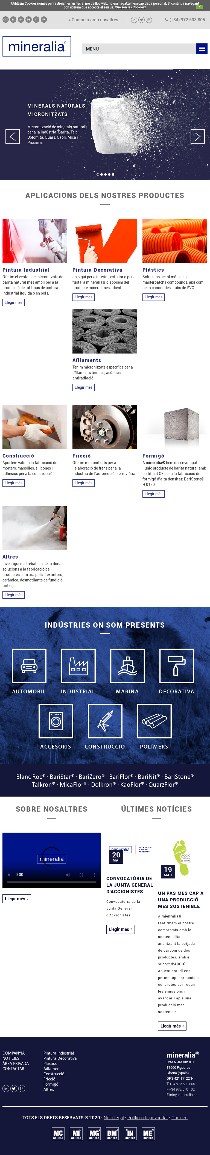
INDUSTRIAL (78, 672)
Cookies (179, 1117)
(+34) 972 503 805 (185, 19)
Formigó (50, 1084)
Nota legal (114, 1117)
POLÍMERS (154, 727)
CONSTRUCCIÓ (105, 727)
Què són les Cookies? (130, 7)
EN (20, 19)
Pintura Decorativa (60, 1058)
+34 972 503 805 (182, 1084)
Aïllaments (52, 1068)
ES (13, 19)
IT (36, 19)
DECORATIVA (177, 672)
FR (43, 19)
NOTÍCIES (10, 1058)
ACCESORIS (56, 727)
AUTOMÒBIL (29, 672)
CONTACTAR (13, 1068)
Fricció (49, 1079)
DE (28, 19)
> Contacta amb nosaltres (93, 19)
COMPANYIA (13, 1053)
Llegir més (13, 302)
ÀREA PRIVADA (15, 1063)
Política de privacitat (147, 1117)
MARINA (127, 672)
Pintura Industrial (58, 1053)
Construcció (53, 1073)
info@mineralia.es (183, 1095)
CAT (5, 19)
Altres (48, 1089)
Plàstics (50, 1063)
